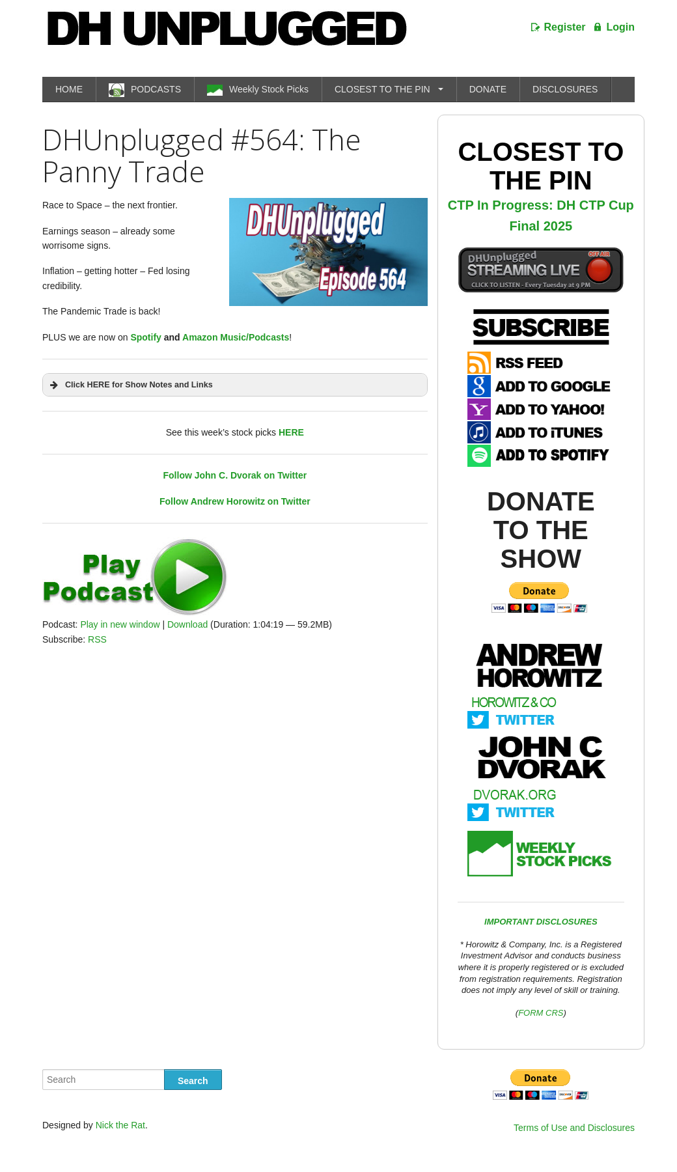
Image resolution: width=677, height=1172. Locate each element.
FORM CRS (540, 1013)
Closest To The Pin (541, 166)
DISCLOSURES (565, 89)
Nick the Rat (120, 1125)
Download (187, 624)
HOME (69, 89)
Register (565, 27)
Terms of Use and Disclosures (574, 1128)
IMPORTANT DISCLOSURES (541, 922)
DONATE (487, 89)
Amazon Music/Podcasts (235, 337)
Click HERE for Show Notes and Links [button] (130, 384)
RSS (97, 639)
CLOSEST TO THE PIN (382, 89)
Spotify (145, 337)
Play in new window (119, 624)
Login (620, 27)
